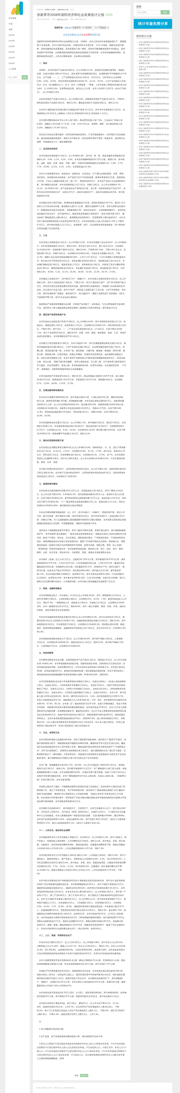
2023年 (12, 46)
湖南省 (68, 28)
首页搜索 (12, 18)
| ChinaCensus (58, 1088)
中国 (10, 24)
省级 (10, 29)
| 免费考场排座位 (69, 1088)
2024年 (12, 41)
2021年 (12, 58)
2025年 (12, 35)
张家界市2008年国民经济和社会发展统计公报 (75, 15)
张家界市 (84, 1075)
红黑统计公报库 (17, 7)
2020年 (12, 63)
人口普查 (12, 69)
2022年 (12, 52)
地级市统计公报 (62, 10)
